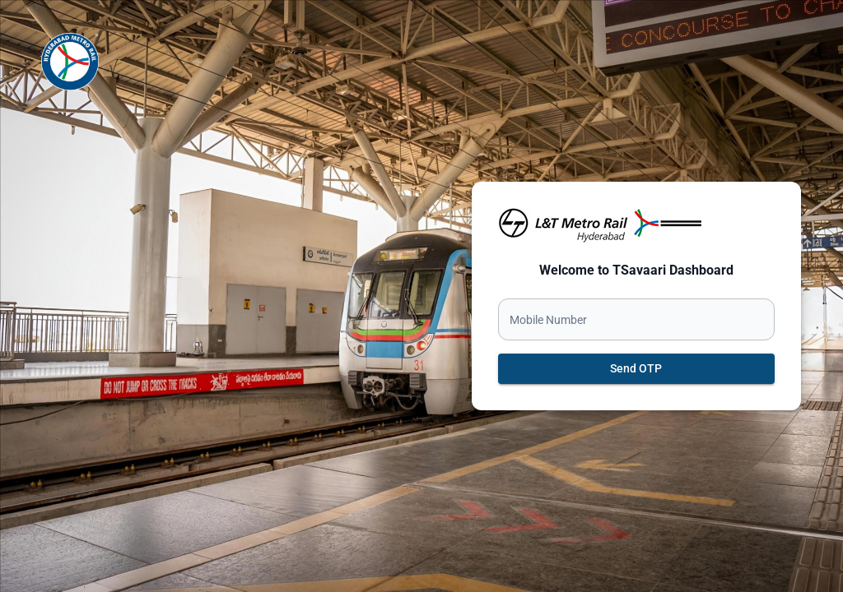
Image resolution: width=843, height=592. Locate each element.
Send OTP (636, 369)
